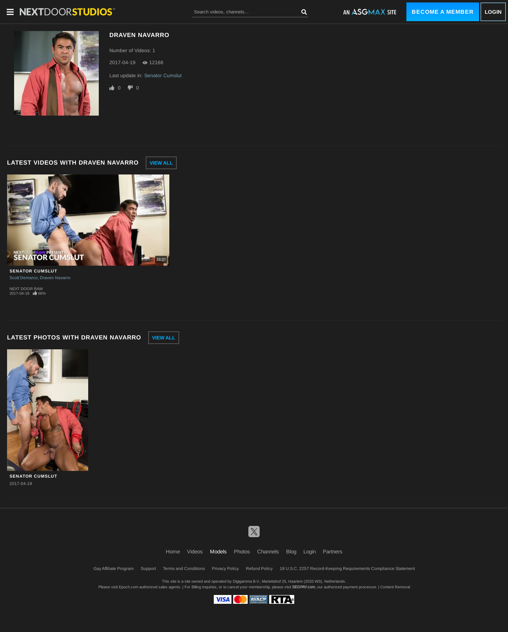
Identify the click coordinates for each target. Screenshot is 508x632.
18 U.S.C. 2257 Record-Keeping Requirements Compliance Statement (347, 568)
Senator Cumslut (163, 75)
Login (493, 12)
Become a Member (443, 12)
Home (173, 551)
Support (148, 568)
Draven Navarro (55, 277)
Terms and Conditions (184, 568)
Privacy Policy (225, 568)
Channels (268, 551)
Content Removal (395, 587)
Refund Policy (259, 568)
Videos (195, 551)
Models (218, 551)
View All (161, 163)
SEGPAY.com (303, 587)
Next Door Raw (26, 289)
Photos (242, 551)
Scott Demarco (24, 277)
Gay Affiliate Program (113, 568)
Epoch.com (128, 587)
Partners (333, 551)
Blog (291, 551)
